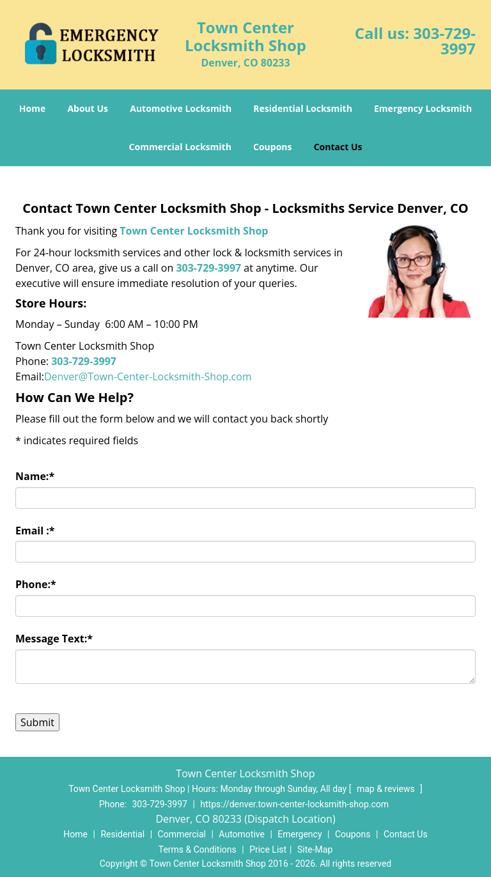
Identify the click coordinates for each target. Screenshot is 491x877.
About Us (87, 108)
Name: (34, 476)
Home (32, 108)
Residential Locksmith (302, 108)
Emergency (299, 834)
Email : (35, 531)
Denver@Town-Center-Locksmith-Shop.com (148, 376)
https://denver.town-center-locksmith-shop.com (294, 804)
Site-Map (314, 849)
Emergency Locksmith (423, 108)
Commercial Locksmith (180, 147)
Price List (267, 849)
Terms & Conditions (198, 849)
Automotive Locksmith (180, 108)
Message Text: (54, 639)
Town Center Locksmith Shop (194, 231)
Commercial (182, 834)
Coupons (272, 147)
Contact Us (338, 147)
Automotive (242, 834)
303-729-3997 (444, 40)
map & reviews (387, 789)
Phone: (35, 584)
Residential (122, 834)
